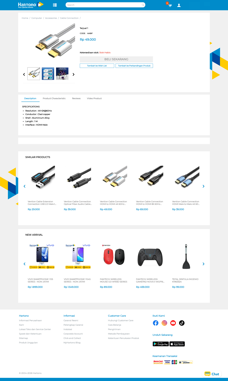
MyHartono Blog (71, 342)
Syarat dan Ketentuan (30, 333)
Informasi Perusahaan (30, 320)
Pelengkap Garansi (73, 325)
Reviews (76, 98)
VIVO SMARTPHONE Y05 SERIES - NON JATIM (40, 280)
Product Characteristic (54, 98)
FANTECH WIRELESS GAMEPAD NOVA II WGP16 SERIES (149, 280)
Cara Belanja (114, 325)
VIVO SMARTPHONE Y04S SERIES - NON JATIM (77, 280)
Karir (21, 325)
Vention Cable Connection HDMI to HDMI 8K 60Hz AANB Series (149, 202)
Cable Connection (69, 18)
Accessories (51, 18)
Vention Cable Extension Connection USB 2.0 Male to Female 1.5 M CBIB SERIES (42, 202)
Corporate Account (73, 333)
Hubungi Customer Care (120, 320)
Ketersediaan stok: (95, 52)
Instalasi (67, 329)
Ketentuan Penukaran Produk (123, 338)
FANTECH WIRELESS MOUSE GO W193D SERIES (113, 280)
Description (30, 98)
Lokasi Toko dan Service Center (35, 329)
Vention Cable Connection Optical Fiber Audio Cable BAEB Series (77, 202)
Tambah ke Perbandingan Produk (134, 66)
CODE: (86, 33)
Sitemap (23, 338)
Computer (36, 18)
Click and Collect (72, 338)
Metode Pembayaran (119, 333)
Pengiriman (114, 329)
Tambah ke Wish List (97, 66)
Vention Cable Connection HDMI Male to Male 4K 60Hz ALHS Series (186, 202)
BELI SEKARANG (116, 59)
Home (25, 18)
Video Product (94, 98)
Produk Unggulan (28, 342)
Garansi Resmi (70, 320)
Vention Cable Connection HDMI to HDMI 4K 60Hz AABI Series (113, 202)
